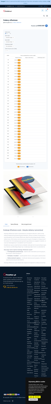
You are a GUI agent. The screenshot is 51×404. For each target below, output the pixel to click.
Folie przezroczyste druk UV (30, 362)
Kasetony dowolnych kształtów (37, 322)
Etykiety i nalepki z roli (29, 333)
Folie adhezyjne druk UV (29, 351)
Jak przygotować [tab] (26, 224)
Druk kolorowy (29, 313)
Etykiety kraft (29, 338)
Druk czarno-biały (29, 308)
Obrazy (36, 373)
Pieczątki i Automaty (43, 278)
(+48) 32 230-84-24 (12, 287)
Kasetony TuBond (36, 317)
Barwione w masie (29, 278)
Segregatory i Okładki (44, 342)
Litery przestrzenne (37, 339)
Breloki (29, 282)
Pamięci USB (36, 376)
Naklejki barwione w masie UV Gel (36, 345)
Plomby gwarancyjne (44, 287)
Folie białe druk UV (29, 356)
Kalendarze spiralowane (37, 295)
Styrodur (43, 352)
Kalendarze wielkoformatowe (38, 299)
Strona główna (7, 22)
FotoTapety (30, 366)
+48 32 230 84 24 (20, 6)
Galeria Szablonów (30, 369)
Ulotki (42, 361)
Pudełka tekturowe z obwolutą (44, 325)
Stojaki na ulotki (43, 349)
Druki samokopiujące (31, 326)
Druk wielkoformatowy (31, 321)
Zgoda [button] (31, 396)
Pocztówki (44, 290)
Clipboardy (30, 286)
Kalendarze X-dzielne (37, 278)
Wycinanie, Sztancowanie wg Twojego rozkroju (45, 369)
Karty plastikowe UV (37, 312)
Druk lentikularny (30, 317)
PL (45, 6)
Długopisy (29, 329)
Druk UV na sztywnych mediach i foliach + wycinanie (29, 300)
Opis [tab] (6, 224)
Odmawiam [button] (37, 396)
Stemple (43, 346)
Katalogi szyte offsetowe (36, 328)
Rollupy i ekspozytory (44, 338)
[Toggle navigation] (47, 16)
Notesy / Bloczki (36, 370)
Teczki (43, 359)
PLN (41, 6)
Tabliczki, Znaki (43, 355)
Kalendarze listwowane (37, 287)
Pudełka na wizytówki (43, 318)
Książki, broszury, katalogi (36, 334)
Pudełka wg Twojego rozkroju (43, 332)
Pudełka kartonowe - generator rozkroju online (44, 309)
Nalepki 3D (37, 362)
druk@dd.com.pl (9, 6)
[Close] (49, 1)
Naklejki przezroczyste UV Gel (37, 358)
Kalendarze (30, 372)
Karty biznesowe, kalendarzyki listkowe (37, 305)
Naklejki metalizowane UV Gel (37, 352)
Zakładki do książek (44, 374)
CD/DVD (29, 284)
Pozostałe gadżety (43, 293)
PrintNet (15, 397)
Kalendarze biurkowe (37, 283)
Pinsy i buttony (43, 283)
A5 (10, 33)
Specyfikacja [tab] (14, 224)
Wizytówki (44, 363)
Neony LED (36, 366)
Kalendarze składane (37, 291)
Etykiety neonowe (29, 342)
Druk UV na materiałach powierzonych (30, 291)
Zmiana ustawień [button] (33, 399)
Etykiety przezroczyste (30, 346)
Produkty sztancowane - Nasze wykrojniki (44, 299)
